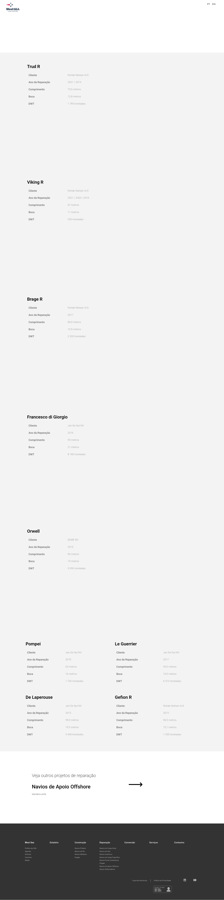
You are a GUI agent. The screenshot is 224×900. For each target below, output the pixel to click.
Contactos (196, 6)
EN (214, 6)
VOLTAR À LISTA (39, 804)
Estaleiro (124, 6)
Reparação (153, 6)
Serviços (182, 6)
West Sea (111, 6)
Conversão (168, 6)
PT (208, 6)
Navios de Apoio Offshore (64, 791)
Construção (138, 6)
